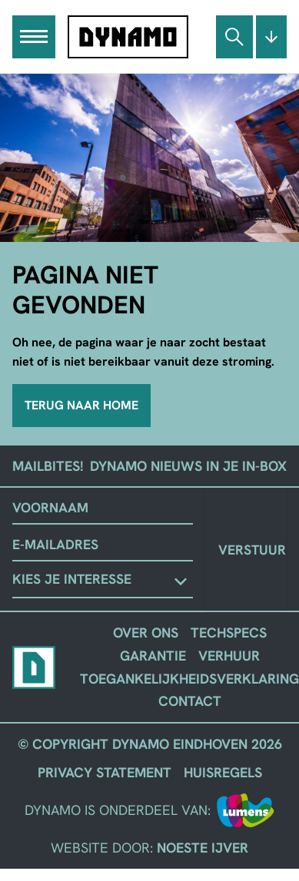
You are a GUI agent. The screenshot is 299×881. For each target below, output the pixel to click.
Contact (189, 701)
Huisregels (223, 772)
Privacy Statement (104, 772)
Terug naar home (81, 405)
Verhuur (229, 655)
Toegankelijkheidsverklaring (189, 678)
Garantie (153, 655)
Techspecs (229, 632)
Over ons (145, 632)
